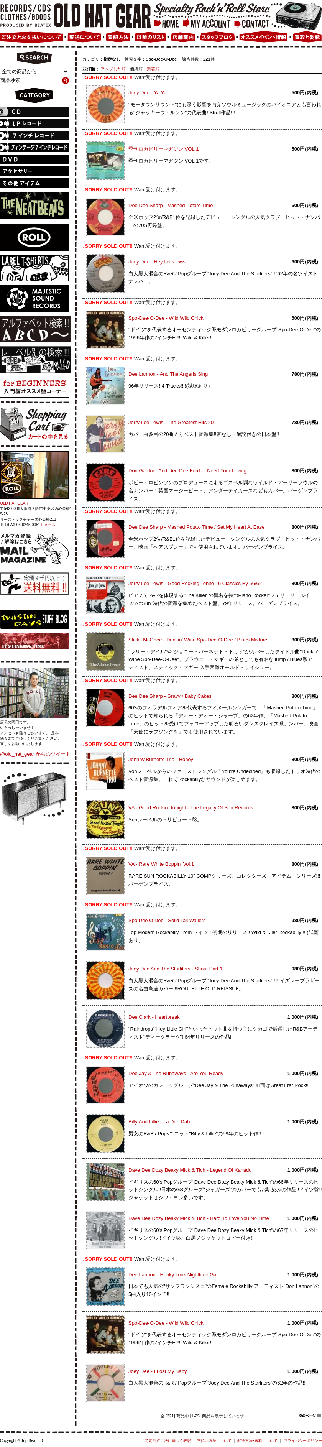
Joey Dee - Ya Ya (147, 92)
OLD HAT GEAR (14, 503)
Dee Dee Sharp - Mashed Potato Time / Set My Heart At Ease (196, 527)
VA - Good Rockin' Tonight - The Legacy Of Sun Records (190, 808)
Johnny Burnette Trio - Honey (160, 759)
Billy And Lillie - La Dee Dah (159, 1122)
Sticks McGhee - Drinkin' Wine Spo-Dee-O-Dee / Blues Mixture (197, 640)
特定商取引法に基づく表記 (168, 1441)
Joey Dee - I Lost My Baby (157, 1371)
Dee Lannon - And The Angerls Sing (168, 374)
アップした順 (113, 69)
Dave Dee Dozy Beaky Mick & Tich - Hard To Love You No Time (198, 1218)
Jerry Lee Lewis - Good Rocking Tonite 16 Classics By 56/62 (195, 583)
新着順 (153, 69)
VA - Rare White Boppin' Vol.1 (161, 864)
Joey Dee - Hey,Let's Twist (157, 262)
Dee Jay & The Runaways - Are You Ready (175, 1073)
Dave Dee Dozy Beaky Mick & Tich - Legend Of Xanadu (190, 1170)
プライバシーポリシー (303, 1441)
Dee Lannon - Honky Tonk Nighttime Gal (172, 1275)
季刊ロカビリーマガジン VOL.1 (163, 149)
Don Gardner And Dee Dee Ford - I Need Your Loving (187, 471)
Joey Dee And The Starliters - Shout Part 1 (175, 969)
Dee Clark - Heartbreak (154, 1017)
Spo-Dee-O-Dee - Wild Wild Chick (166, 318)
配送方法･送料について (257, 1441)
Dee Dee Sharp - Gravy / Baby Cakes (170, 696)
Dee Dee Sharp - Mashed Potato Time (170, 205)
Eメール (48, 525)
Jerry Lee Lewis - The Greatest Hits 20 (171, 422)
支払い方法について (214, 1441)
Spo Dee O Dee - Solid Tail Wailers (167, 920)
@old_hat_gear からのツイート (35, 754)
